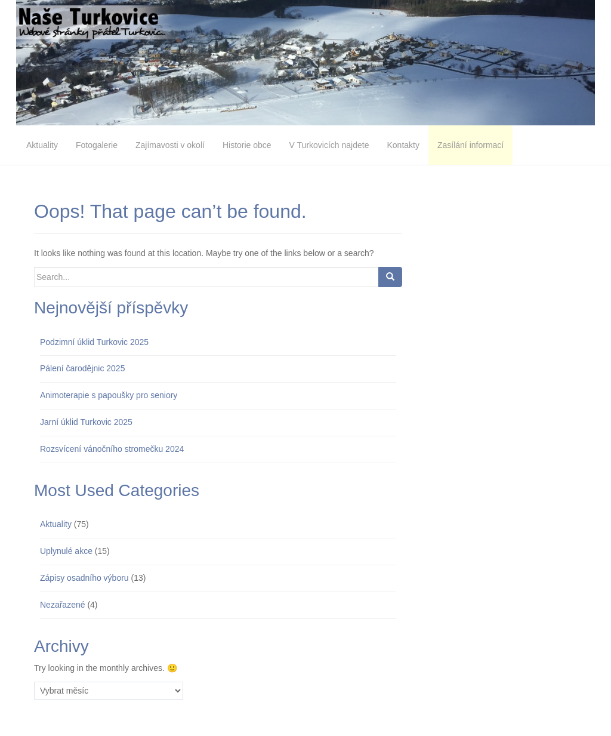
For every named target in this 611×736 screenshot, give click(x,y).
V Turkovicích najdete (329, 145)
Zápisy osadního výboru (84, 578)
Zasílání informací (470, 145)
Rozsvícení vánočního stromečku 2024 (112, 449)
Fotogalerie (97, 145)
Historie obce (247, 145)
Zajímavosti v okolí (170, 145)
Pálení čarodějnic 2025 (82, 368)
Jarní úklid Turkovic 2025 (86, 422)
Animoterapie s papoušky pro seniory (108, 395)
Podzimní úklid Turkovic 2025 (94, 342)
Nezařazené (62, 604)
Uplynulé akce (66, 551)
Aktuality (42, 145)
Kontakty (403, 145)
